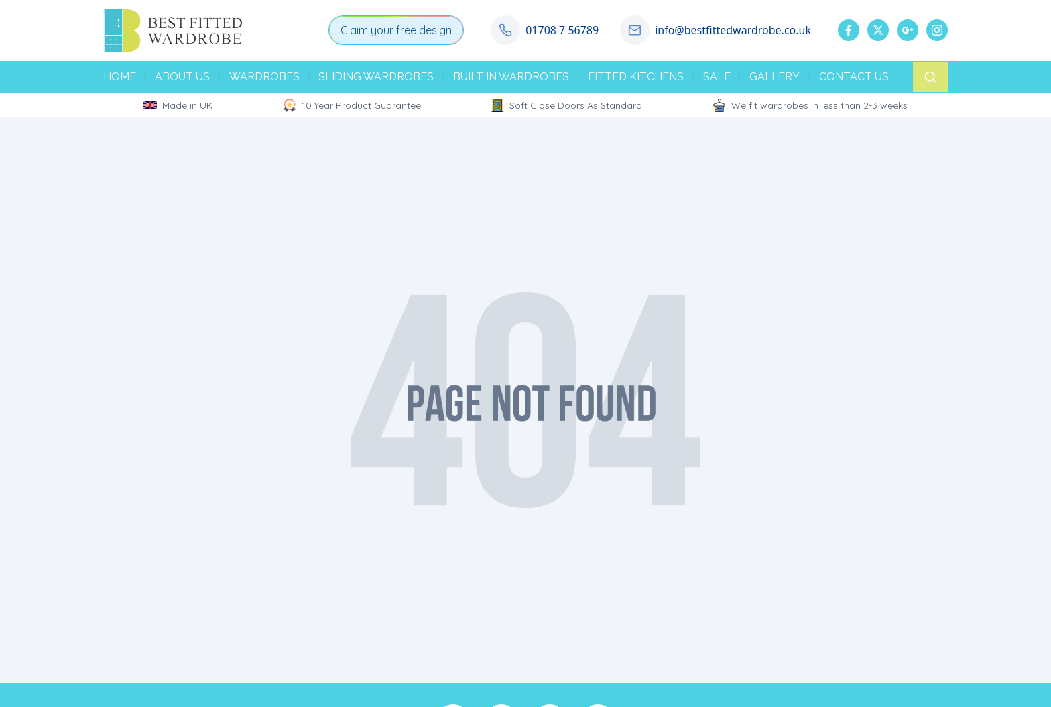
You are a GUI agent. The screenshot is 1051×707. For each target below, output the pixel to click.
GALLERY (774, 76)
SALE (717, 76)
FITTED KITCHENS (636, 76)
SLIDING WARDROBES (376, 76)
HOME (119, 76)
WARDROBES (264, 76)
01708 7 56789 (562, 30)
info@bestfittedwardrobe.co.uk (733, 30)
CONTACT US (854, 76)
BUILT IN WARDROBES (511, 76)
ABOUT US (182, 76)
